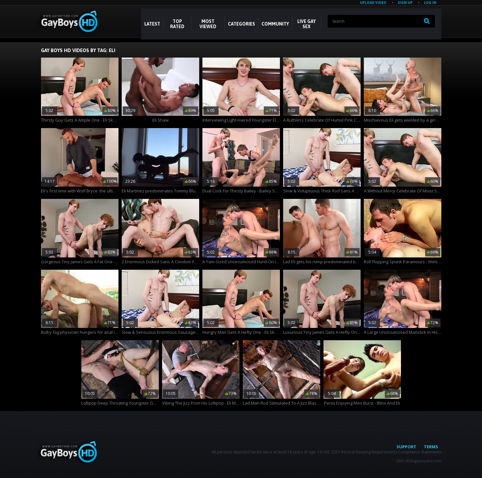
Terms (431, 447)
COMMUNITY (275, 24)
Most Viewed (208, 24)
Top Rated (177, 24)
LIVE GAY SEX (306, 24)
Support (406, 447)
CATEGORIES (241, 24)
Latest (152, 24)
